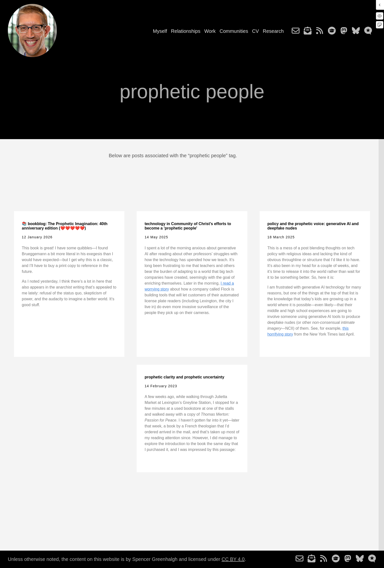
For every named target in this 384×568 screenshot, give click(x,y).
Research (273, 31)
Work (210, 31)
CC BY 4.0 (233, 559)
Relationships (185, 31)
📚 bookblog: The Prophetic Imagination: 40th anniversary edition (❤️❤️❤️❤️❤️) (65, 226)
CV (255, 31)
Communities (233, 31)
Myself (160, 31)
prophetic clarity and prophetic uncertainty (184, 377)
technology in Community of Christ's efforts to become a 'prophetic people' (187, 226)
